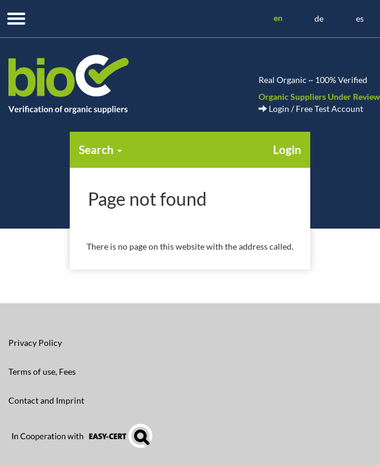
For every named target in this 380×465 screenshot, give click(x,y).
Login (287, 149)
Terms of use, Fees (42, 371)
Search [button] (100, 149)
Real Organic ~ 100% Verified (313, 80)
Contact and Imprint (46, 400)
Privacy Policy (35, 342)
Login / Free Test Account (311, 108)
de (318, 18)
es (360, 18)
